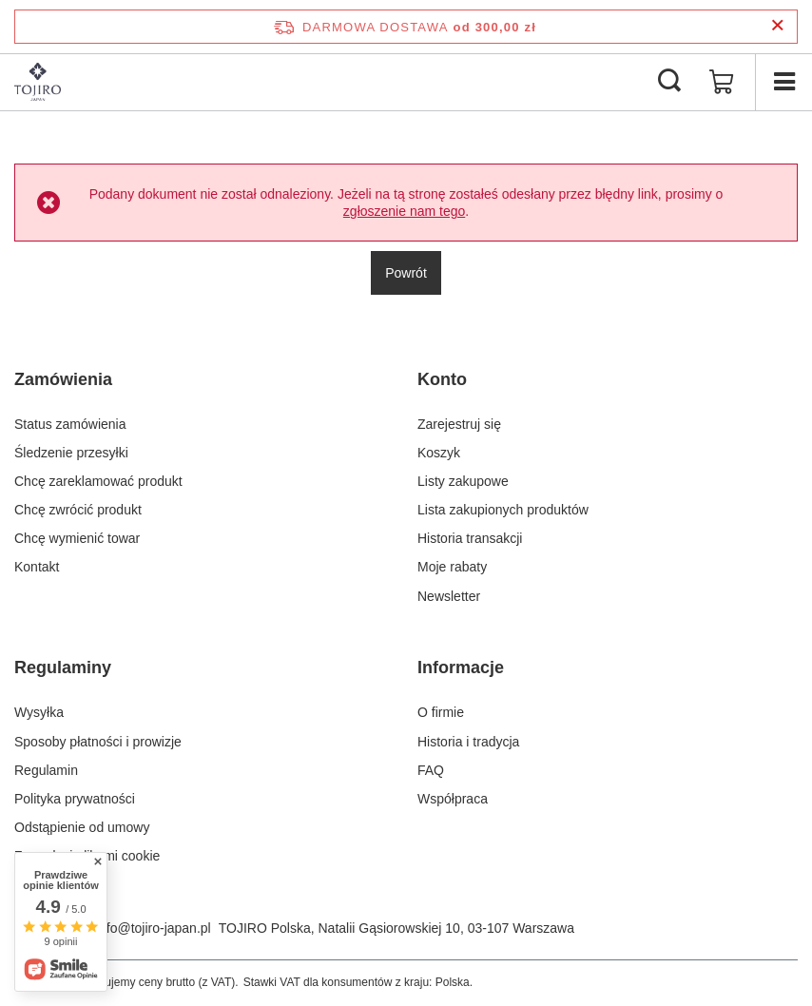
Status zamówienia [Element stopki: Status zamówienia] (70, 424)
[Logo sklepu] (37, 82)
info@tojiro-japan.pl (153, 928)
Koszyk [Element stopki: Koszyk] (438, 452)
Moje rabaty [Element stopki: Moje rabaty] (452, 566)
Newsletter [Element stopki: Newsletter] (448, 596)
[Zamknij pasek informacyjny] (777, 26)
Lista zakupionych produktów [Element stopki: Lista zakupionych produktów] (503, 509)
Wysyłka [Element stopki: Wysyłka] (39, 712)
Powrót (406, 273)
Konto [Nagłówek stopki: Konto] (442, 379)
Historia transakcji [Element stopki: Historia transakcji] (469, 538)
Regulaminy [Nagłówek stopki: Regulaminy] (62, 667)
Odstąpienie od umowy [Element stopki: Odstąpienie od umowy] (81, 827)
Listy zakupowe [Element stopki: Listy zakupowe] (463, 481)
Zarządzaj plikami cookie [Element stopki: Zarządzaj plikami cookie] (87, 855)
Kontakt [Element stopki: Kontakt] (36, 566)
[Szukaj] (669, 81)
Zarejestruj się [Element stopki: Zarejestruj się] (459, 424)
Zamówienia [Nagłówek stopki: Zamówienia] (63, 379)
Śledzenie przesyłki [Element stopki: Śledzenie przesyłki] (71, 452)
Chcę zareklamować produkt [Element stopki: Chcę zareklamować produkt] (98, 481)
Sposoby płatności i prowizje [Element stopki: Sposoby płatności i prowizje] (98, 741)
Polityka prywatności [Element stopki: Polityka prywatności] (74, 798)
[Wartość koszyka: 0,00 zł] (721, 81)
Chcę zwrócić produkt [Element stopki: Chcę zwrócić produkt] (78, 509)
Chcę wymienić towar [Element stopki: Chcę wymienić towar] (77, 538)
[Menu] (783, 81)
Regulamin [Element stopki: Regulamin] (46, 770)
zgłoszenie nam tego (404, 211)
